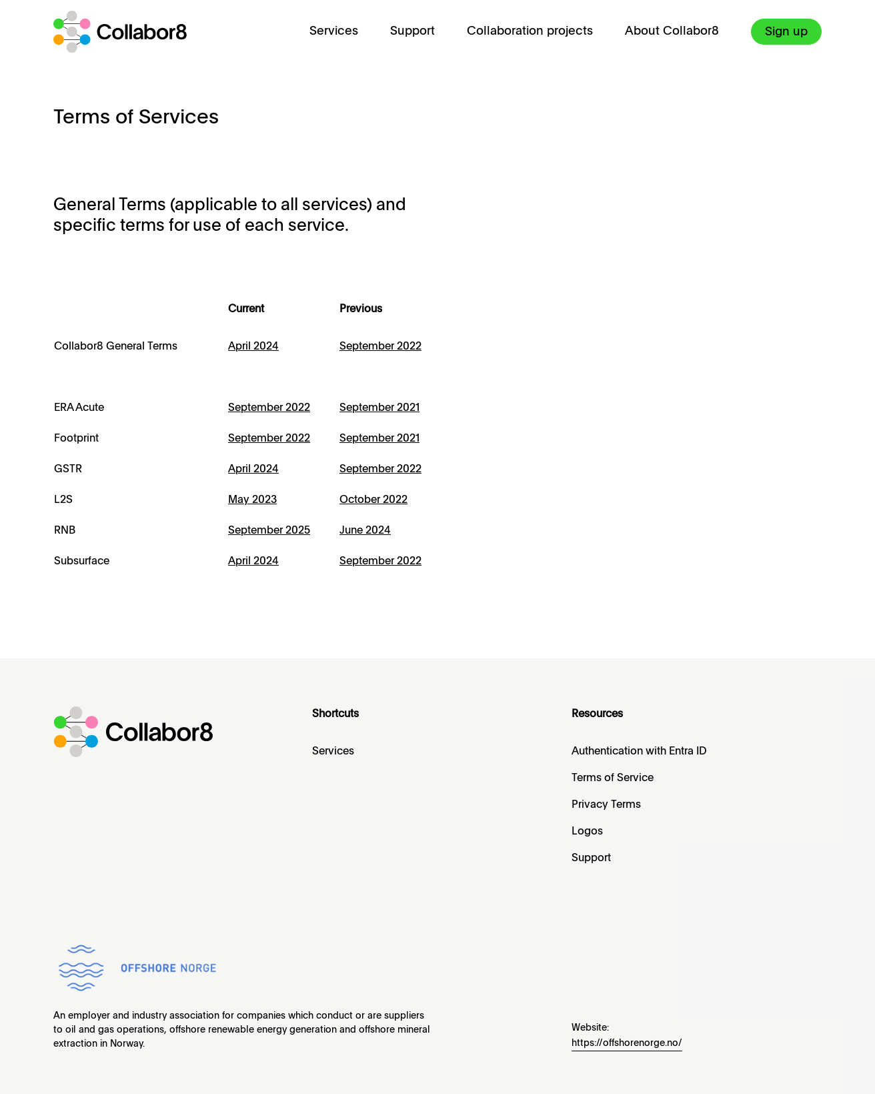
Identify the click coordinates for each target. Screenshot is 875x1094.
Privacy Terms (606, 805)
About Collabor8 (672, 31)
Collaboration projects (530, 31)
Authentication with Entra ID (639, 751)
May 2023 (252, 500)
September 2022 (269, 408)
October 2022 (373, 500)
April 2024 (253, 347)
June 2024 (365, 531)
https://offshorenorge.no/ (627, 1043)
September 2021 (379, 408)
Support (412, 31)
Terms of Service (613, 778)
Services (333, 31)
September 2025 (269, 531)
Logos (587, 832)
